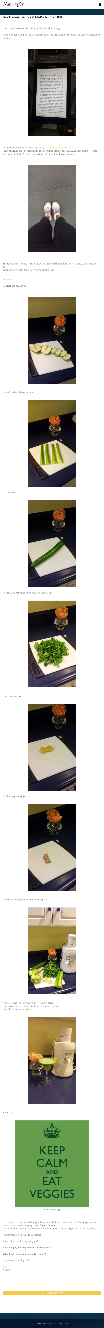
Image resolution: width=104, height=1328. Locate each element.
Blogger (47, 1323)
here (30, 1009)
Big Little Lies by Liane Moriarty (56, 147)
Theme (66, 1323)
